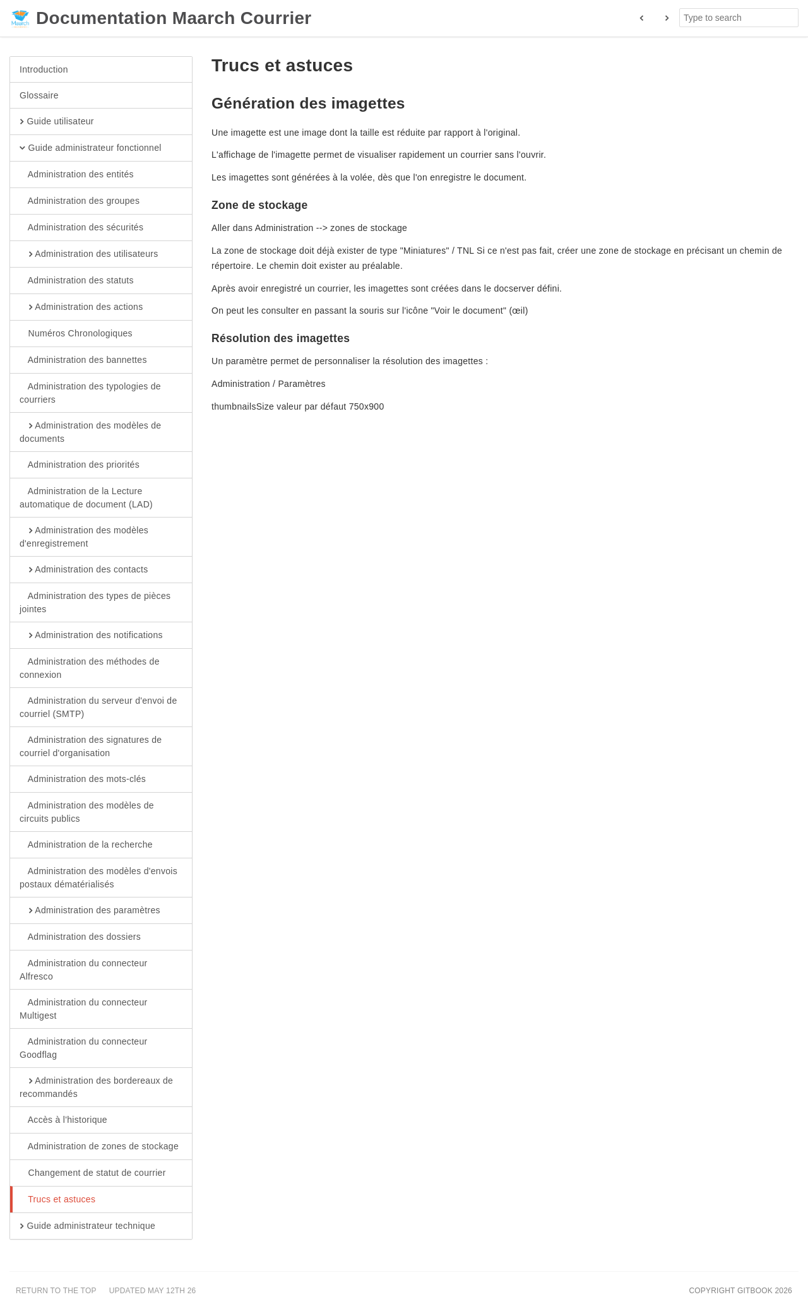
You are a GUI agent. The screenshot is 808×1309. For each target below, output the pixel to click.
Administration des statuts (77, 281)
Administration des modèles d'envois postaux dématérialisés (98, 877)
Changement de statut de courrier (93, 1173)
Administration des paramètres (90, 910)
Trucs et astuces (57, 1200)
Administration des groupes (80, 201)
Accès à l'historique (63, 1120)
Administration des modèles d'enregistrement (84, 536)
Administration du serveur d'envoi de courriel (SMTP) (98, 707)
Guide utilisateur (57, 122)
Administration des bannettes (83, 360)
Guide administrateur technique (87, 1226)
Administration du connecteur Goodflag (83, 1048)
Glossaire (39, 95)
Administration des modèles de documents (90, 432)
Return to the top (56, 1290)
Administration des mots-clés (83, 779)
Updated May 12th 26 (152, 1290)
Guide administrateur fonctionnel (91, 148)
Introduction (44, 69)
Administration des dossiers (80, 937)
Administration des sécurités (81, 228)
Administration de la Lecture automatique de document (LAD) (86, 497)
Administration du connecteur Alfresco (83, 969)
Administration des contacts (84, 570)
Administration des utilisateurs (89, 254)
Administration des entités (77, 175)
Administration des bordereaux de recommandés (96, 1087)
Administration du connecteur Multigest (83, 1009)
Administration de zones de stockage (99, 1146)
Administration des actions (81, 307)
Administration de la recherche (86, 845)
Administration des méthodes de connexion (90, 668)
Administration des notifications (91, 635)
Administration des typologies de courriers (90, 393)
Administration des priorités (80, 465)
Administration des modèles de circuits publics (87, 812)
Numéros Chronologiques (76, 334)
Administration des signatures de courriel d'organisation (91, 746)
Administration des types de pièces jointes (95, 602)
